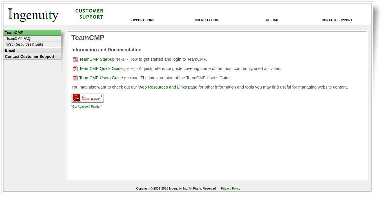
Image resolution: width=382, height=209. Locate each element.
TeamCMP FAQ (18, 39)
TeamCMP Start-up (94, 59)
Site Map (272, 20)
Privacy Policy (230, 188)
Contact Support (337, 20)
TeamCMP (14, 32)
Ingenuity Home (207, 20)
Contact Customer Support (29, 56)
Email (10, 50)
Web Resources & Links (25, 44)
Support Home (142, 20)
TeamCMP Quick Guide (98, 68)
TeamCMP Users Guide (98, 77)
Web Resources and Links (162, 87)
